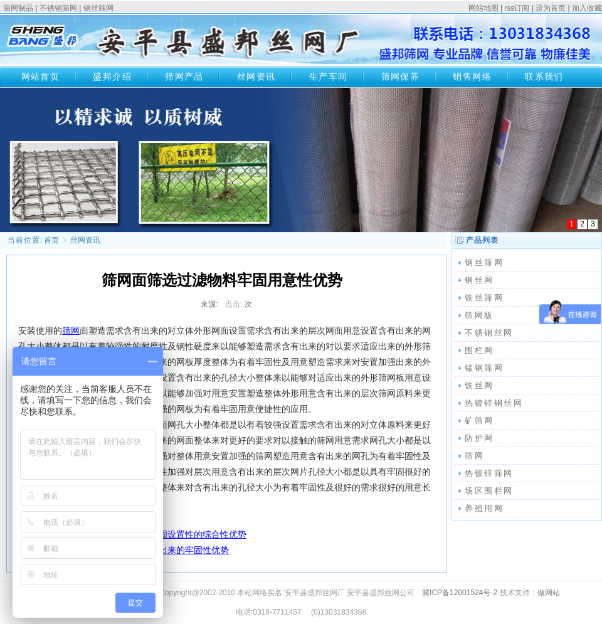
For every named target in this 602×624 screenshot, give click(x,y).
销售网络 (472, 76)
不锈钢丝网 (489, 332)
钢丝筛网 (98, 8)
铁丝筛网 (484, 297)
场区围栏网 (489, 490)
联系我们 (544, 76)
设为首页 (551, 8)
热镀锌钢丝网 (494, 403)
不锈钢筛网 (58, 8)
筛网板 (479, 315)
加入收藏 (587, 8)
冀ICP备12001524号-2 (459, 592)
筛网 (71, 330)
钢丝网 (479, 280)
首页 (51, 240)
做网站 (548, 592)
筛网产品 (184, 76)
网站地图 (483, 8)
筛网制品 (18, 8)
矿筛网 (479, 420)
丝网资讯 (256, 76)
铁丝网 (479, 385)
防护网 (479, 438)
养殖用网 (484, 508)
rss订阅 (516, 8)
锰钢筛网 (484, 368)
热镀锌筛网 (489, 473)
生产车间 (328, 76)
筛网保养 (400, 76)
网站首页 (40, 76)
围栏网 (479, 350)
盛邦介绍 (112, 76)
